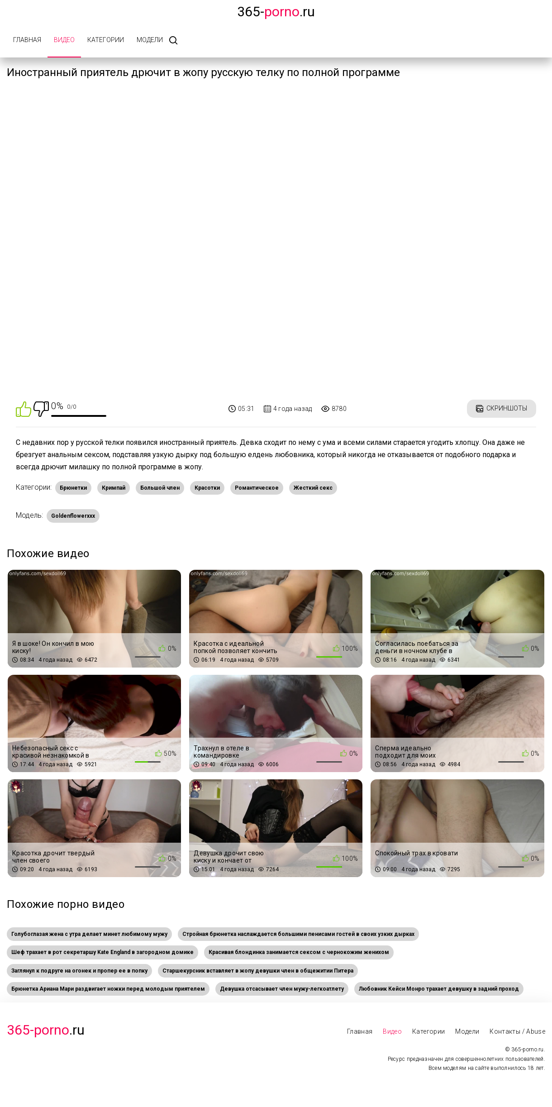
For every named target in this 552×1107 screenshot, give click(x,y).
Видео (64, 39)
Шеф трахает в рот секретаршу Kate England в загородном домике (102, 952)
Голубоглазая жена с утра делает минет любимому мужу (89, 934)
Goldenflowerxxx (73, 516)
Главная (27, 39)
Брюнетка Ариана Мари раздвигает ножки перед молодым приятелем (108, 989)
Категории (105, 39)
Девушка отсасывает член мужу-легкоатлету (282, 989)
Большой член (160, 488)
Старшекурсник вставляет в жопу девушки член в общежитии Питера (257, 971)
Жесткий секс (313, 488)
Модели (150, 39)
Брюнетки (73, 488)
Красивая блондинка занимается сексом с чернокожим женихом (299, 952)
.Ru (46, 1030)
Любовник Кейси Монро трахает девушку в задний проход (439, 989)
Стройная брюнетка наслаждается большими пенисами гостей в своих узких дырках (298, 934)
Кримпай (113, 488)
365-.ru (276, 11)
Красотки (207, 488)
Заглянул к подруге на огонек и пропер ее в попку (79, 971)
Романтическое (257, 488)
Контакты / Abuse (517, 1031)
